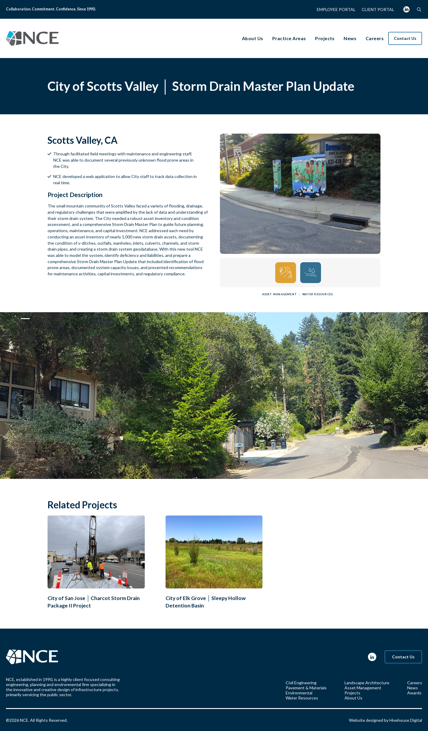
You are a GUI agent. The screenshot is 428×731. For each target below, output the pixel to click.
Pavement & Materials (306, 687)
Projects (352, 692)
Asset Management (362, 687)
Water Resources (302, 697)
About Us (353, 697)
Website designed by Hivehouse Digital (385, 720)
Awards (414, 692)
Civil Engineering (301, 682)
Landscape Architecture (366, 682)
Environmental (299, 692)
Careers (414, 682)
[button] (419, 9)
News (412, 687)
